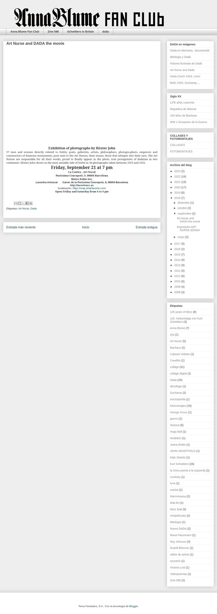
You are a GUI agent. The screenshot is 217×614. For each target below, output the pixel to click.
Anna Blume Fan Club (24, 31)
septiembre (185, 213)
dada (105, 31)
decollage (176, 386)
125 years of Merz (181, 312)
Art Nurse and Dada (182, 70)
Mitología (175, 522)
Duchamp (176, 392)
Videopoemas (178, 574)
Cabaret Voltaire (180, 354)
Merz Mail (176, 509)
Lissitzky (175, 477)
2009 (177, 286)
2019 (177, 192)
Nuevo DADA (178, 528)
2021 (177, 182)
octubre (183, 208)
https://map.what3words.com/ (89, 188)
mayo (181, 237)
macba (174, 489)
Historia (174, 425)
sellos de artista (179, 554)
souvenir (175, 561)
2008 (177, 292)
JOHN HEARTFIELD (182, 451)
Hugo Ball (176, 431)
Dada (34, 208)
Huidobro (175, 438)
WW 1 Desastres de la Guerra (188, 122)
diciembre (184, 202)
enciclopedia (177, 399)
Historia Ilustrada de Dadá (186, 63)
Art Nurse (23, 208)
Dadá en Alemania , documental (189, 50)
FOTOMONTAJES (181, 151)
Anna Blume (177, 328)
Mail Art (174, 502)
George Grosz (178, 412)
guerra (174, 418)
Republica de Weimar (183, 109)
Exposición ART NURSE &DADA (188, 228)
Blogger (133, 606)
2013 (177, 265)
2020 (177, 187)
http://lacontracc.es (82, 185)
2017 (177, 243)
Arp (172, 334)
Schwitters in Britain (80, 31)
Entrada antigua (146, 227)
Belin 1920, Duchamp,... (184, 82)
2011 (177, 276)
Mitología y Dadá (180, 57)
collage (174, 367)
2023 (177, 171)
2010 (177, 281)
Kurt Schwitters (179, 464)
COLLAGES (177, 145)
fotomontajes (178, 405)
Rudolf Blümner (179, 548)
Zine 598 (53, 31)
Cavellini (175, 360)
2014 (177, 259)
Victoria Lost (177, 567)
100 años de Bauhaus (183, 115)
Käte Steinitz (178, 457)
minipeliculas (178, 515)
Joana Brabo (178, 444)
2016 (177, 249)
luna (172, 483)
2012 (177, 270)
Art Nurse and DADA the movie (188, 220)
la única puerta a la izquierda (187, 470)
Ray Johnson (178, 541)
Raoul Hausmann (180, 535)
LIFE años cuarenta (182, 102)
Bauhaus (175, 347)
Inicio (85, 227)
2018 (177, 198)
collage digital (178, 373)
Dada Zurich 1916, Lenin (185, 76)
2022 (177, 176)
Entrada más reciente (21, 227)
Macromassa (178, 496)
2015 (177, 254)
